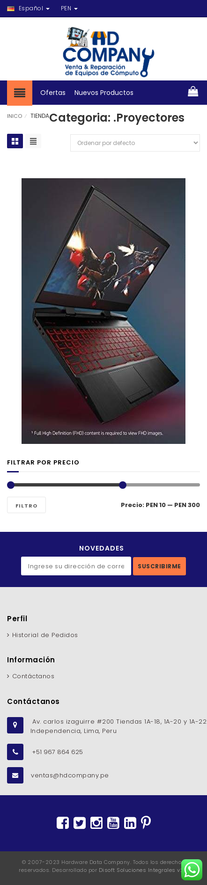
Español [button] (28, 8)
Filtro (26, 505)
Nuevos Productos (103, 92)
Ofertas (53, 92)
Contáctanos (33, 676)
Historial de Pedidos (45, 635)
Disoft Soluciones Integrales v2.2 (144, 870)
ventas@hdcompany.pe (70, 775)
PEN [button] (69, 8)
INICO (14, 116)
